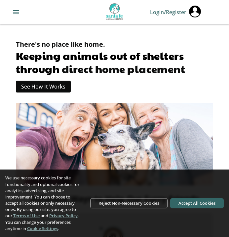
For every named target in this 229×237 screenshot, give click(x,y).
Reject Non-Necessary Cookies (128, 203)
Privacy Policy (63, 216)
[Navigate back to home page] (114, 12)
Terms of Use (26, 216)
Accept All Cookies (196, 203)
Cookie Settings (42, 228)
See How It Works (43, 86)
